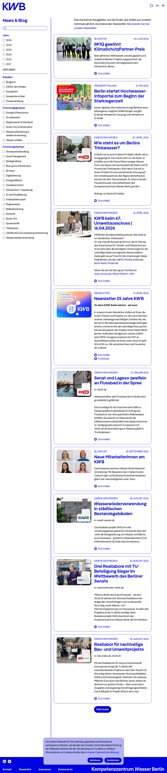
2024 (8, 49)
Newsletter (12, 91)
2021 (8, 64)
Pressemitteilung (14, 101)
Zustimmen (113, 760)
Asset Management (16, 156)
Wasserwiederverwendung (20, 237)
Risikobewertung (14, 209)
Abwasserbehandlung (17, 151)
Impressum (45, 769)
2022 (8, 59)
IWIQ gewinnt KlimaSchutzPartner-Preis (119, 46)
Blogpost (11, 82)
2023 (8, 54)
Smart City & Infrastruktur (19, 127)
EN (157, 5)
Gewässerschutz (15, 185)
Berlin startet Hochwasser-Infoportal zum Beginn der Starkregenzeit (120, 96)
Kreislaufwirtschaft (15, 199)
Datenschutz (65, 769)
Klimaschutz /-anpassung (19, 189)
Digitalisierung (13, 175)
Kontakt (7, 769)
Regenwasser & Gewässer (19, 122)
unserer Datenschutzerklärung (103, 752)
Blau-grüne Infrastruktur (18, 166)
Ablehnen (95, 760)
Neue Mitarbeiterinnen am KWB (119, 459)
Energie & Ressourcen (17, 112)
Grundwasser (13, 117)
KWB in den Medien (16, 86)
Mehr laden (103, 709)
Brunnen (10, 170)
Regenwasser (13, 204)
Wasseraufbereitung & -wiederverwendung (18, 133)
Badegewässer (13, 161)
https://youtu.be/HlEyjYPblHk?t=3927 (114, 273)
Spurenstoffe (12, 223)
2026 (8, 40)
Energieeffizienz (14, 180)
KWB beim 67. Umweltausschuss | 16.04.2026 (113, 223)
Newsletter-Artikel (15, 96)
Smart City (11, 218)
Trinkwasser (12, 228)
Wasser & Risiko (14, 140)
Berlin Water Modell (104, 263)
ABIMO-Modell (124, 259)
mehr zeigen (9, 69)
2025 (8, 44)
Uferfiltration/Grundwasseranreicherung (27, 233)
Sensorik (10, 213)
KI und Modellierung (16, 194)
